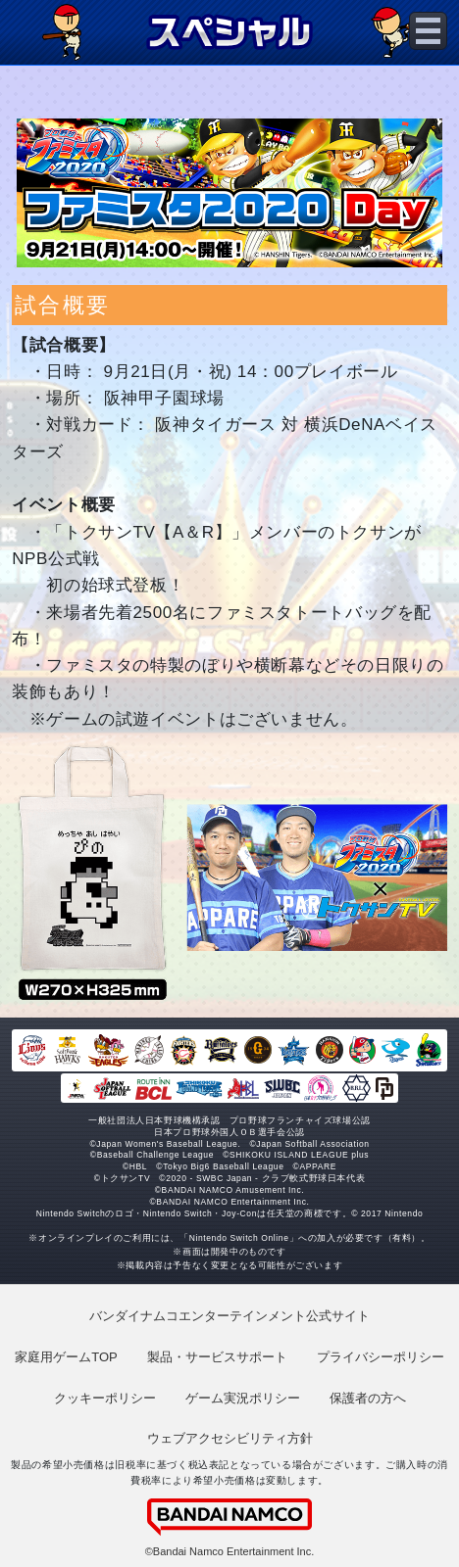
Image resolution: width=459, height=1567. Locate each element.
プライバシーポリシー (380, 1357)
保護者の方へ (368, 1398)
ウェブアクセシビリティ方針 (230, 1438)
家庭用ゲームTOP (66, 1357)
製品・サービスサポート (217, 1357)
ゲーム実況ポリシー (242, 1398)
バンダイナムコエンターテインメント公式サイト (229, 1315)
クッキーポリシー (105, 1398)
